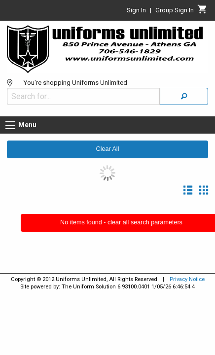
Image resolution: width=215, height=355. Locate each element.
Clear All (107, 148)
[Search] (184, 96)
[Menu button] (10, 125)
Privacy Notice (187, 279)
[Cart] (202, 12)
